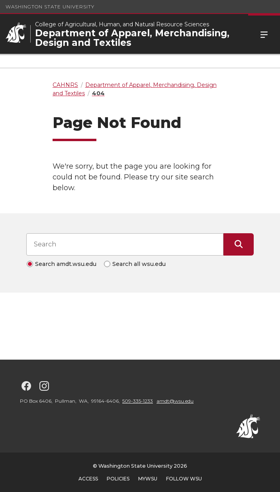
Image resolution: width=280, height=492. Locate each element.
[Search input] (124, 244)
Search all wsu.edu (139, 264)
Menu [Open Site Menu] (264, 34)
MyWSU (147, 479)
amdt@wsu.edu (175, 401)
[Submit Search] (238, 244)
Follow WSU (184, 479)
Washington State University (50, 7)
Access (88, 479)
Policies (118, 479)
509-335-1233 (137, 401)
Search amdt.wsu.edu (65, 264)
